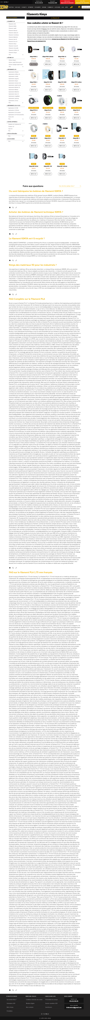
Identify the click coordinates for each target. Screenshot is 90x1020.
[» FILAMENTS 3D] (15, 21)
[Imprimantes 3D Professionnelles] (16, 114)
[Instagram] (1, 2)
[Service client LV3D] (74, 1005)
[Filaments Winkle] (15, 26)
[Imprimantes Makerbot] (15, 92)
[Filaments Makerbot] (15, 37)
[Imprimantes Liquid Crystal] (15, 85)
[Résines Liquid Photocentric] (16, 62)
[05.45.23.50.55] (39, 2)
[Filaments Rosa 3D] (15, 41)
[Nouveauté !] (53, 1)
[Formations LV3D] (53, 2)
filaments (44, 29)
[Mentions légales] (34, 1003)
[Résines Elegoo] (16, 60)
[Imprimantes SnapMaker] (15, 96)
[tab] (55, 17)
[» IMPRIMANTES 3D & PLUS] (15, 105)
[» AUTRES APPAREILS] (15, 121)
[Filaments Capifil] (15, 28)
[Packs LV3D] (15, 117)
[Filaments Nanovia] (15, 30)
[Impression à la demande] (67, 2)
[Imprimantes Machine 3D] (15, 87)
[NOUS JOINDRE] (74, 996)
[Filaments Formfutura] (15, 35)
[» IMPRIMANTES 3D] (15, 69)
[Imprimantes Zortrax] (15, 100)
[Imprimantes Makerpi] (15, 89)
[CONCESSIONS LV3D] (54, 996)
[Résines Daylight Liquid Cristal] (16, 64)
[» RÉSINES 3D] (15, 57)
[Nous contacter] (34, 1007)
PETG (65, 27)
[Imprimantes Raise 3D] (15, 94)
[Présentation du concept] (53, 999)
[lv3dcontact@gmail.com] (74, 1007)
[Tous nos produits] (15, 17)
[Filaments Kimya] (15, 44)
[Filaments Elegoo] (16, 52)
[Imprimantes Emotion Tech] (15, 83)
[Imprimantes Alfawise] (15, 72)
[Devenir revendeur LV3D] (53, 1003)
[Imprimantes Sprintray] (15, 98)
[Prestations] (15, 1011)
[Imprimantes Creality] (15, 76)
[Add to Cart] (48, 64)
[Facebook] (3, 2)
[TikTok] (8, 2)
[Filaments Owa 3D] (15, 39)
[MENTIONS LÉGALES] (35, 996)
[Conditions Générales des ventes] (34, 999)
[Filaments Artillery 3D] (16, 50)
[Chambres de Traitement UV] (15, 124)
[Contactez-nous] (39, 1)
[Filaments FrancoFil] (16, 46)
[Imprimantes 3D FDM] (15, 108)
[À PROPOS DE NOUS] (16, 996)
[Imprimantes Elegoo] (15, 81)
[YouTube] (6, 2)
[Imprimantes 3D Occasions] (15, 112)
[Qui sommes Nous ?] (15, 999)
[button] (71, 7)
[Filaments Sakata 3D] (15, 33)
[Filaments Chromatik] (16, 48)
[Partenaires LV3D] (15, 1003)
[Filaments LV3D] (15, 24)
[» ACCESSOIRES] (15, 138)
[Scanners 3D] (15, 126)
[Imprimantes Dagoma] (15, 78)
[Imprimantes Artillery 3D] (15, 74)
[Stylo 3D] (15, 129)
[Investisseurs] (53, 1007)
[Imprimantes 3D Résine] (15, 110)
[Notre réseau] (15, 1007)
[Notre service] (67, 1)
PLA (63, 27)
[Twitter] (4, 2)
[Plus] (16, 55)
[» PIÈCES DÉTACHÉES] (15, 133)
